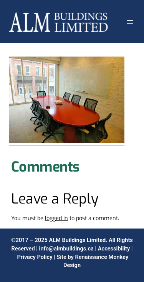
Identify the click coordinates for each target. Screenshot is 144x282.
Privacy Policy (34, 257)
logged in (56, 218)
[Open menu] (130, 22)
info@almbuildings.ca (66, 248)
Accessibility (114, 248)
